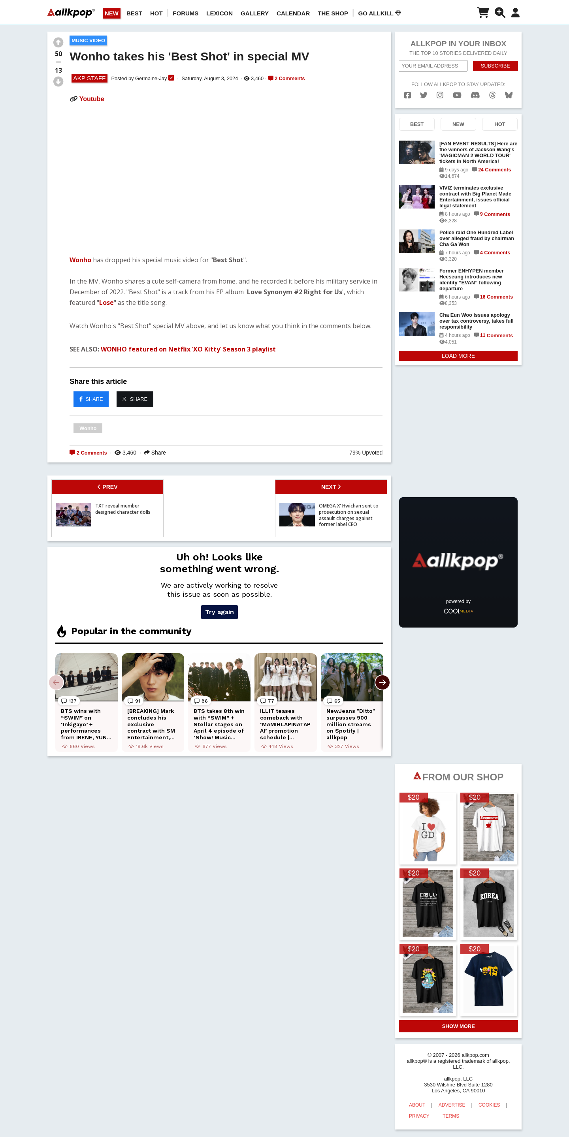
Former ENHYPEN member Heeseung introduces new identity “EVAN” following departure (471, 279)
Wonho (80, 260)
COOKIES (489, 1105)
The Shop (333, 13)
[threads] (492, 95)
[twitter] (424, 95)
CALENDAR (293, 13)
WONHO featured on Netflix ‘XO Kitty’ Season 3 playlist (188, 349)
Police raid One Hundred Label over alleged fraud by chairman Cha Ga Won (476, 238)
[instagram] (440, 95)
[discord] (475, 95)
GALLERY (255, 13)
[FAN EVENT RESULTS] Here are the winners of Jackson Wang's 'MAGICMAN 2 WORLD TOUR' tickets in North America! (478, 152)
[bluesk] (508, 95)
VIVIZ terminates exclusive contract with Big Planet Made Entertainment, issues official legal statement (475, 197)
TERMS (451, 1116)
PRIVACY (419, 1116)
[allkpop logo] (71, 13)
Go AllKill (379, 13)
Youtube (91, 99)
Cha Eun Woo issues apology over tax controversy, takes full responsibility (476, 321)
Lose (106, 302)
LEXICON (219, 13)
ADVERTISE (452, 1105)
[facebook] (407, 95)
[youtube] (457, 95)
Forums (185, 13)
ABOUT (417, 1105)
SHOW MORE (458, 1026)
